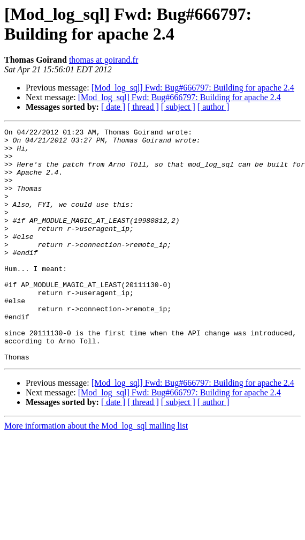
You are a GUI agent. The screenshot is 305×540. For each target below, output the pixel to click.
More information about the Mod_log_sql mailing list (96, 472)
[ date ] (113, 106)
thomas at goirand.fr (103, 59)
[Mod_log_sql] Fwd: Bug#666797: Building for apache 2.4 (193, 87)
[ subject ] (178, 106)
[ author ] (213, 106)
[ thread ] (143, 106)
